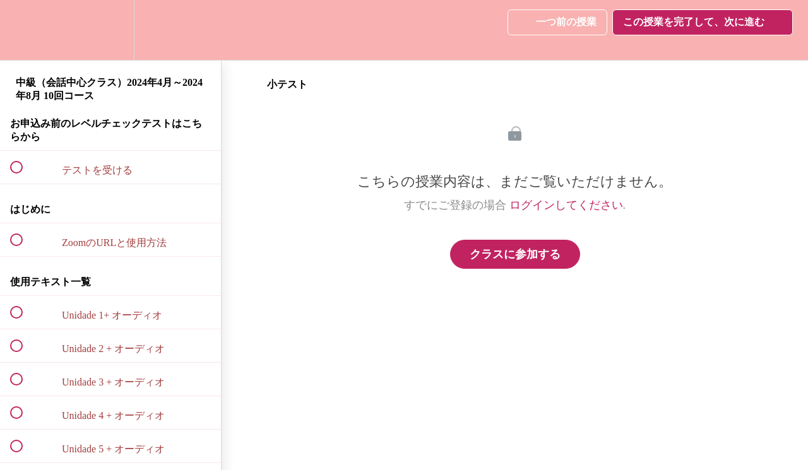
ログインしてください (566, 205)
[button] (23, 30)
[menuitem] (110, 30)
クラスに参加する (515, 254)
